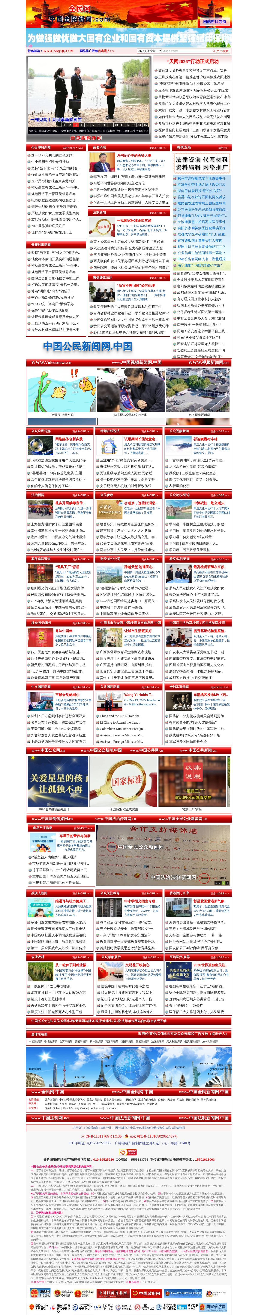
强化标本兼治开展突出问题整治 (55, 174)
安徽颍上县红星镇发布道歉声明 (201, 353)
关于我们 (78, 1127)
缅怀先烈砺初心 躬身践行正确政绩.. (58, 658)
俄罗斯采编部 (192, 1041)
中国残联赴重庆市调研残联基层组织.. (59, 935)
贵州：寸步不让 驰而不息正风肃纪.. (127, 678)
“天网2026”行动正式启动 (193, 61)
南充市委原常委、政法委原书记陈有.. (197, 658)
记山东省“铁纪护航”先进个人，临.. (127, 999)
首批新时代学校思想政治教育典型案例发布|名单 (194, 97)
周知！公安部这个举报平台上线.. (202, 334)
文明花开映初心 (137, 965)
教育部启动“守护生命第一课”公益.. (126, 922)
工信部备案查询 (106, 1103)
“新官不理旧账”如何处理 (136, 285)
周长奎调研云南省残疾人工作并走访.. (59, 929)
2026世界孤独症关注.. (210, 965)
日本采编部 (96, 1041)
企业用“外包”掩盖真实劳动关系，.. (126, 460)
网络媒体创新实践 (69, 439)
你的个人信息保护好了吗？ (51, 486)
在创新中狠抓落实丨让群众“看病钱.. (196, 986)
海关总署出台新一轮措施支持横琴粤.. (197, 922)
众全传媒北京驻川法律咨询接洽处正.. (59, 479)
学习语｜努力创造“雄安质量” (191, 537)
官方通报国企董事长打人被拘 (200, 240)
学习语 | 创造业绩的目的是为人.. (193, 543)
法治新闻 (37, 495)
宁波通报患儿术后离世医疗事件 (202, 222)
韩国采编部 (142, 1041)
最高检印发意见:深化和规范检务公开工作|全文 (193, 90)
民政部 (171, 1099)
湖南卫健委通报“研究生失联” (200, 191)
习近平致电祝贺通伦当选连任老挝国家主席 (126, 189)
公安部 (162, 1099)
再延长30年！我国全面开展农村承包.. (59, 1005)
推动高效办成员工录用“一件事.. (55, 187)
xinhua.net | (97, 1108)
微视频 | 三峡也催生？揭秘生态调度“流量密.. (143, 130)
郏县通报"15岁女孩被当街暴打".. (202, 215)
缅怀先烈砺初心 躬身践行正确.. (54, 206)
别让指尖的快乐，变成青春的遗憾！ (58, 466)
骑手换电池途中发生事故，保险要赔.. (128, 479)
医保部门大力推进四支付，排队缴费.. (197, 1012)
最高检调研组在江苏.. (210, 567)
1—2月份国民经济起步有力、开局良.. (128, 601)
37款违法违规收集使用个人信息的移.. (59, 460)
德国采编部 (127, 1041)
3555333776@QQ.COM (58, 51)
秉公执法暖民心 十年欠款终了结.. (194, 594)
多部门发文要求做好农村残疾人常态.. (59, 922)
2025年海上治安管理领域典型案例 (56, 601)
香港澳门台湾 (179, 893)
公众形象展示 (111, 957)
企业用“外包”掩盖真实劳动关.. (54, 181)
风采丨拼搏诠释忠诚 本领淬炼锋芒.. (128, 1012)
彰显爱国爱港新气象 (209, 901)
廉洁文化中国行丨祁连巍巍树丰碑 (91, 130)
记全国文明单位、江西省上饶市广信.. (129, 1005)
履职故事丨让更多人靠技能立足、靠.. (128, 537)
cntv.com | (111, 1108)
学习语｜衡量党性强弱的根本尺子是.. (197, 530)
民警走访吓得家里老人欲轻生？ (201, 347)
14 (139, 125)
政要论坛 (99, 147)
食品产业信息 (42, 828)
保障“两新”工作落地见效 (50, 310)
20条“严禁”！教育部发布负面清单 (125, 935)
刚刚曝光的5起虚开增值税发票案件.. (58, 588)
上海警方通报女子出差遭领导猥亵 (56, 524)
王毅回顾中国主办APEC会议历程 (56, 729)
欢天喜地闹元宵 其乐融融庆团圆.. (56, 678)
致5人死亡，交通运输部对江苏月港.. (58, 614)
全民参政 (106, 495)
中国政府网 (130, 1099)
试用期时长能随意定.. (140, 439)
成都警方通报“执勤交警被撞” (191, 678)
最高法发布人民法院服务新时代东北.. (197, 601)
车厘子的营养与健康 (75, 836)
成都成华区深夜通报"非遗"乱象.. (202, 234)
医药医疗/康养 (180, 957)
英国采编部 (111, 1041)
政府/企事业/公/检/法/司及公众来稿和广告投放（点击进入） (183, 1034)
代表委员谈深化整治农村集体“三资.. (127, 543)
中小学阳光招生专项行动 (50, 162)
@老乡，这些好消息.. (140, 503)
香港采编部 (50, 1041)
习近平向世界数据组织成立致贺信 (119, 183)
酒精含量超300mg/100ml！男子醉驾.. (58, 543)
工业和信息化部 (147, 1099)
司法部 (180, 1099)
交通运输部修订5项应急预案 (52, 297)
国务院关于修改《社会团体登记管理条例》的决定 (131, 267)
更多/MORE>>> (158, 147)
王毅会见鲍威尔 (67, 695)
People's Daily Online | (76, 1108)
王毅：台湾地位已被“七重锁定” (193, 929)
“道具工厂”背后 (67, 567)
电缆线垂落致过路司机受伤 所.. (54, 200)
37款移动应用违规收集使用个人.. (56, 219)
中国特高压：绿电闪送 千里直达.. (125, 614)
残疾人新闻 (39, 893)
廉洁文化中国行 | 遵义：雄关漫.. (193, 479)
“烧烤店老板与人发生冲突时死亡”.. (57, 550)
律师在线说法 (110, 431)
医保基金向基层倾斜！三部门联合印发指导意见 (194, 130)
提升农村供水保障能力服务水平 (55, 329)
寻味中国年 (63, 631)
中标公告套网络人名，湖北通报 (202, 259)
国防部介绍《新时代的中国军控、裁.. (197, 729)
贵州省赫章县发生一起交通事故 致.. (58, 530)
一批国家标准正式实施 (134, 220)
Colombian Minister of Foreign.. (122, 729)
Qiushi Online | (53, 1108)
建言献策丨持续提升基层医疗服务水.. (128, 524)
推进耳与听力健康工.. (71, 901)
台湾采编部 (66, 1041)
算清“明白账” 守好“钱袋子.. (52, 291)
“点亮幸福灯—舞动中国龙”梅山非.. (57, 671)
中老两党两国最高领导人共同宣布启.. (59, 741)
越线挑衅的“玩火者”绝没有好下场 (194, 735)
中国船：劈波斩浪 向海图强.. (122, 607)
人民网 (63, 1103)
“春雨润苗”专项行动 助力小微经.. (125, 588)
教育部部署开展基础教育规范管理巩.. (128, 941)
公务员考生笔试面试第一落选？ (202, 253)
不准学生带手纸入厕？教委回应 (202, 184)
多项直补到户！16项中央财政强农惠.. (59, 992)
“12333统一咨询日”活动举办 (52, 304)
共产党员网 (51, 1099)
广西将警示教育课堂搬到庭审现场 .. (127, 652)
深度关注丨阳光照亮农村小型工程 (56, 1012)
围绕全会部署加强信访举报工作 (55, 278)
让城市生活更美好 (138, 631)
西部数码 (152, 1103)
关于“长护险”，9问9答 (186, 1005)
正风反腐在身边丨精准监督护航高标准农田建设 (194, 77)
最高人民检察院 (113, 1099)
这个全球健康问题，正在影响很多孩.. (197, 992)
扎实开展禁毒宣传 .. (70, 503)
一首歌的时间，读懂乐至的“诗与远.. (196, 460)
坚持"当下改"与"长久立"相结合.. (55, 168)
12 (127, 125)
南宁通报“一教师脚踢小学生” (200, 265)
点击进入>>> (106, 51)
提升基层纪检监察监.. (210, 631)
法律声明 (105, 1127)
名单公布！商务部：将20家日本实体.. (59, 722)
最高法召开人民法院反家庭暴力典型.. (197, 607)
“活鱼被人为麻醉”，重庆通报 (54, 857)
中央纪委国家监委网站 (72, 1099)
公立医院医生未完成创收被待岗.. (202, 209)
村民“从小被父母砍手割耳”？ (199, 341)
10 (116, 125)
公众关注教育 (110, 893)
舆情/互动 (184, 147)
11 (122, 125)
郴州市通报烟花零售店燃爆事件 (202, 178)
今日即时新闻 (41, 147)
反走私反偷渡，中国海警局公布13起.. (59, 607)
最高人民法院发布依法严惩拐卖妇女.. (197, 588)
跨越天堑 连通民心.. (139, 567)
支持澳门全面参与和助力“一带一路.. (196, 935)
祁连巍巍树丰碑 (206, 439)
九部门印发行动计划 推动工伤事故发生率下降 (193, 137)
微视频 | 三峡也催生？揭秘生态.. (193, 473)
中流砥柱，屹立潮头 (209, 503)
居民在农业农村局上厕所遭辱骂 (202, 203)
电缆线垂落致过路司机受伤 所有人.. (127, 466)
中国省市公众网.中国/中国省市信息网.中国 (130, 623)
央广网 (91, 1103)
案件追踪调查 (41, 559)
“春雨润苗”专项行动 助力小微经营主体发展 (191, 84)
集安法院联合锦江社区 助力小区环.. (196, 614)
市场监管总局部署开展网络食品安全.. (60, 863)
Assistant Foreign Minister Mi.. (121, 735)
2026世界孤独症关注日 (48, 226)
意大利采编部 (174, 1041)
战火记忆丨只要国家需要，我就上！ (128, 992)
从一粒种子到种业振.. (71, 965)
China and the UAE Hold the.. (120, 716)
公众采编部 (92, 1127)
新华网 (72, 1103)
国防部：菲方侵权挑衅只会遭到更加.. (197, 716)
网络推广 (223, 147)
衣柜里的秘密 (179, 486)
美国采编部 (81, 1041)
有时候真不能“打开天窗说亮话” (193, 722)
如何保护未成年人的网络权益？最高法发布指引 (194, 117)
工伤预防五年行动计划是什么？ (55, 323)
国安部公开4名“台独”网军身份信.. (194, 948)
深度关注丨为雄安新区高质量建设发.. (128, 658)
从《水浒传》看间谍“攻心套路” (46, 130)
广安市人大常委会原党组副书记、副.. (197, 652)
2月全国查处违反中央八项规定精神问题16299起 (129, 332)
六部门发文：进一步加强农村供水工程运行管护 (194, 110)
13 (133, 125)
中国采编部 (35, 1041)
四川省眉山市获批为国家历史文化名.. (197, 665)
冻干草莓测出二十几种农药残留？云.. (60, 870)
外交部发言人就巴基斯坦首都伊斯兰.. (59, 735)
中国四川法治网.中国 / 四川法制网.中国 (197, 623)
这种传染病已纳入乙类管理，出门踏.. (197, 999)
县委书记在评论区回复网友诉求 (202, 197)
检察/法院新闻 (180, 559)
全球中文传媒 (61, 12)
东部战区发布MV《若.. (211, 695)
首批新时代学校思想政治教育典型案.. (128, 948)
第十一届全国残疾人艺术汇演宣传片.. (59, 948)
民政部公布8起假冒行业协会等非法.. (58, 594)
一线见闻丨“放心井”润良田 (51, 986)
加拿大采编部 (210, 1041)
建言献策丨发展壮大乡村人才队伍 (125, 530)
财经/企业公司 (110, 559)
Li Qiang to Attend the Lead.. (120, 722)
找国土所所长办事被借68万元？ (202, 246)
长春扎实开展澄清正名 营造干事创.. (127, 671)
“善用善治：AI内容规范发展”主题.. (57, 473)
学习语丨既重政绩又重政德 (189, 550)
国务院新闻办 (208, 1099)
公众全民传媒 (41, 431)
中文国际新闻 (41, 687)
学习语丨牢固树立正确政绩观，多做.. (197, 524)
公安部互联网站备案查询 (131, 1103)
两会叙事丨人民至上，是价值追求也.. (128, 550)
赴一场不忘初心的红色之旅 (51, 155)
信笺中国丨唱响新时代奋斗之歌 (125, 986)
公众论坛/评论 (180, 495)
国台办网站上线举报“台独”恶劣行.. (195, 941)
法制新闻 (99, 212)
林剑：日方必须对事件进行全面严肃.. (59, 716)
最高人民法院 (94, 1099)
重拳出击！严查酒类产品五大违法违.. (60, 876)
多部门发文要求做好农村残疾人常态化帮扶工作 (194, 103)
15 (145, 125)
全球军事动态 (179, 687)
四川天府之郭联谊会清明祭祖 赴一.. (58, 652)
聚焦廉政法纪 (102, 277)
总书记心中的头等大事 (134, 155)
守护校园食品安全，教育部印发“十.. (127, 929)
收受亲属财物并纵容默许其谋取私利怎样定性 (127, 307)
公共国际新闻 (110, 687)
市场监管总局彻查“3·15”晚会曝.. (56, 883)
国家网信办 (192, 1099)
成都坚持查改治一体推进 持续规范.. (196, 671)
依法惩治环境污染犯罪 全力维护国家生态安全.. (129, 248)
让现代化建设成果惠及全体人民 (55, 317)
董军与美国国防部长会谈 (188, 741)
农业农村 (37, 957)
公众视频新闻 (179, 431)
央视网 (82, 1103)
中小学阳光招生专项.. (140, 901)
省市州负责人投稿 (72, 147)
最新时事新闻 (41, 245)
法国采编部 (157, 1041)
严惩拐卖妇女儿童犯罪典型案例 (55, 213)
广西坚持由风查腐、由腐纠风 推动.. (127, 665)
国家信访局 (51, 1103)
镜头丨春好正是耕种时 (48, 999)
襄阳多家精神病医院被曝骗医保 (202, 228)
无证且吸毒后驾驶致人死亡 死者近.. (127, 473)
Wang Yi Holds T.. (138, 695)
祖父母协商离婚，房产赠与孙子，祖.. (59, 665)
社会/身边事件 (41, 623)
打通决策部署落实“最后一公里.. (55, 285)
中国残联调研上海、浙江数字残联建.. (59, 941)
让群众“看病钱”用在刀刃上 (51, 232)
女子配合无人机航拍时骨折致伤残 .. (127, 486)
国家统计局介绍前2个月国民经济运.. (127, 594)
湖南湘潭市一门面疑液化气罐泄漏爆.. (59, 537)
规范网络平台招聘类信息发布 (53, 194)
